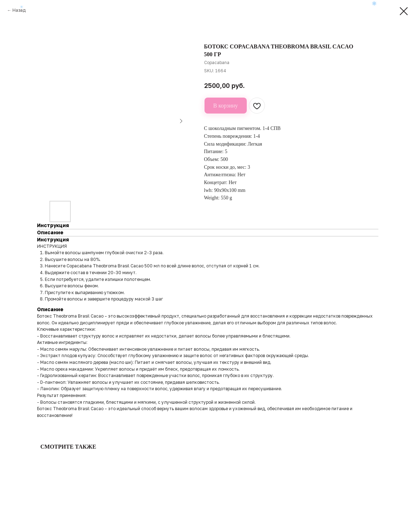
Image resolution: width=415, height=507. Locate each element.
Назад (19, 10)
